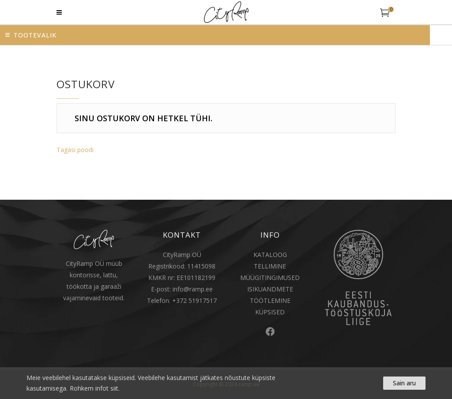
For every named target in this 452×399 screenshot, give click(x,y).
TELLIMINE (270, 266)
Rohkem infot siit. (95, 388)
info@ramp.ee (193, 289)
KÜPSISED (270, 312)
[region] (226, 383)
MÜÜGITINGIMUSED (270, 277)
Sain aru (404, 383)
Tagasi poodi (75, 149)
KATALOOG (270, 254)
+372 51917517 (194, 300)
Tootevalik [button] (35, 35)
